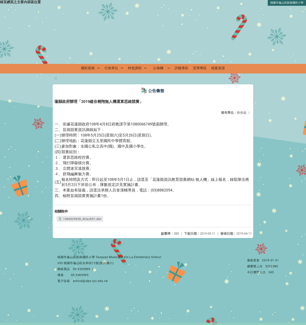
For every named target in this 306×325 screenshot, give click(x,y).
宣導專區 (200, 68)
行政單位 (111, 68)
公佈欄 (158, 68)
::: (55, 78)
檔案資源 (218, 68)
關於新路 (88, 68)
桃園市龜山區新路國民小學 (286, 2)
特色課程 (135, 68)
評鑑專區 (181, 68)
